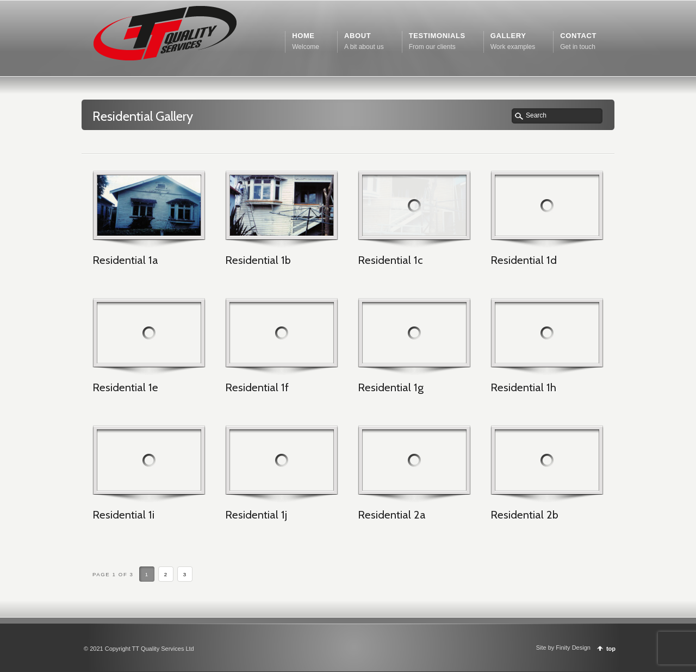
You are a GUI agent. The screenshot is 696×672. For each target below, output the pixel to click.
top (611, 648)
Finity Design (573, 647)
